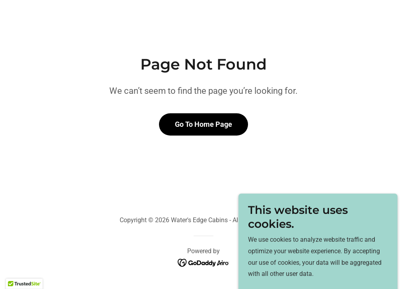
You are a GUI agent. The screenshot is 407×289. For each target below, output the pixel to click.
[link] (204, 262)
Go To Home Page (203, 124)
